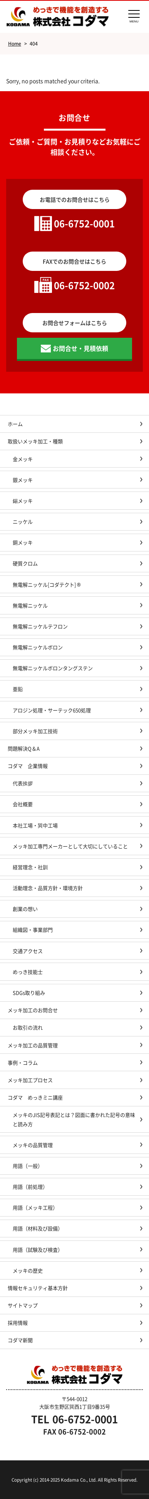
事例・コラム (23, 1062)
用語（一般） (28, 1165)
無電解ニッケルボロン (38, 647)
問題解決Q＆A (24, 748)
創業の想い (25, 908)
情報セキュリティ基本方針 (38, 1287)
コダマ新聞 (20, 1340)
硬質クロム (25, 563)
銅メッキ (23, 542)
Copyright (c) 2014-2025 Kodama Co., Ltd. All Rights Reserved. (74, 1479)
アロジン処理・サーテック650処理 (54, 710)
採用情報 (18, 1322)
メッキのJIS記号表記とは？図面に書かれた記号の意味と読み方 (74, 1119)
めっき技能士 (28, 971)
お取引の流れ (28, 1027)
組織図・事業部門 (33, 929)
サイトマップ (23, 1305)
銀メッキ (23, 479)
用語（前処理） (30, 1186)
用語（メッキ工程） (35, 1207)
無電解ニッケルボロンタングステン (53, 668)
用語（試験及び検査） (38, 1249)
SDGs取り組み (31, 992)
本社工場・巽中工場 (38, 825)
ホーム (15, 423)
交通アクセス (28, 951)
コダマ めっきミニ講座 (35, 1097)
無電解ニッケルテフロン (40, 626)
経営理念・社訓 (30, 867)
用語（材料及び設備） (38, 1228)
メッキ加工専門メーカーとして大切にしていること (70, 846)
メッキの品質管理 (33, 1144)
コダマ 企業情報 (28, 765)
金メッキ (23, 459)
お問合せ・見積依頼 (80, 348)
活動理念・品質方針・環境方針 (48, 888)
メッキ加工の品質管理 (33, 1045)
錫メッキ (23, 500)
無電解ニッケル (30, 605)
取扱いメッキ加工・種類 (35, 441)
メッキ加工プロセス (30, 1080)
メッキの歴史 (28, 1270)
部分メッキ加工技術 (35, 731)
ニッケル (23, 521)
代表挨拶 (23, 783)
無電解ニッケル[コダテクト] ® (47, 584)
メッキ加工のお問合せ (33, 1010)
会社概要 (23, 804)
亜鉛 (18, 689)
